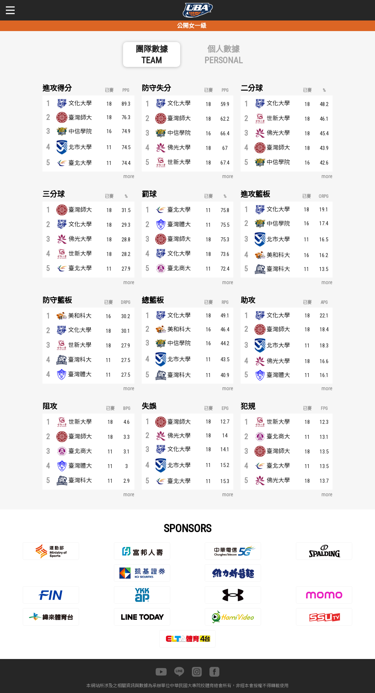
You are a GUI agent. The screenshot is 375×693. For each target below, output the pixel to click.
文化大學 (80, 103)
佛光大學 (179, 147)
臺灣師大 (80, 117)
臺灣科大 (278, 268)
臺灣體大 (179, 224)
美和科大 (278, 255)
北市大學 (80, 147)
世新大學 (179, 162)
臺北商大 (179, 268)
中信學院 (80, 131)
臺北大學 (80, 162)
